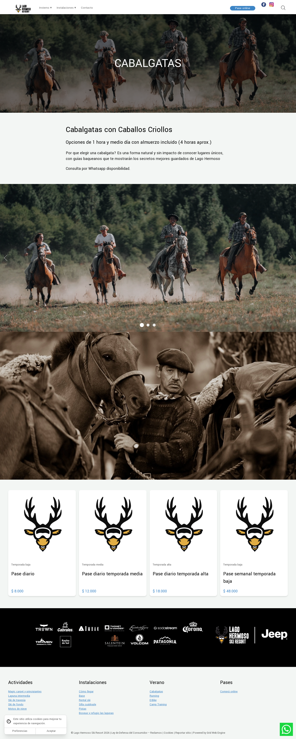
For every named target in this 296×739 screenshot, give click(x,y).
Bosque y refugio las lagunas (96, 713)
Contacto (87, 8)
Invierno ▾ (45, 8)
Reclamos (156, 733)
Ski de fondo (15, 704)
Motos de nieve (17, 709)
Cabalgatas (156, 691)
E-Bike (153, 700)
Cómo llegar (86, 691)
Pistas (82, 709)
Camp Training (158, 704)
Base (82, 696)
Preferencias (19, 731)
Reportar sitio (183, 733)
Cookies (168, 733)
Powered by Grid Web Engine (209, 733)
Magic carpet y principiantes (25, 691)
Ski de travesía (16, 700)
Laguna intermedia (19, 696)
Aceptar (51, 731)
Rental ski (84, 700)
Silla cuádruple (87, 704)
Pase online (242, 8)
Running (154, 696)
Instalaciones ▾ (66, 8)
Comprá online (229, 691)
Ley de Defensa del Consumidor (129, 733)
